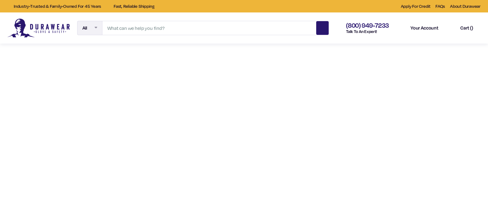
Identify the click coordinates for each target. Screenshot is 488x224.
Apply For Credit (415, 6)
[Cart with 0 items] (461, 28)
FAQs (440, 6)
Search (322, 27)
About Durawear (465, 6)
